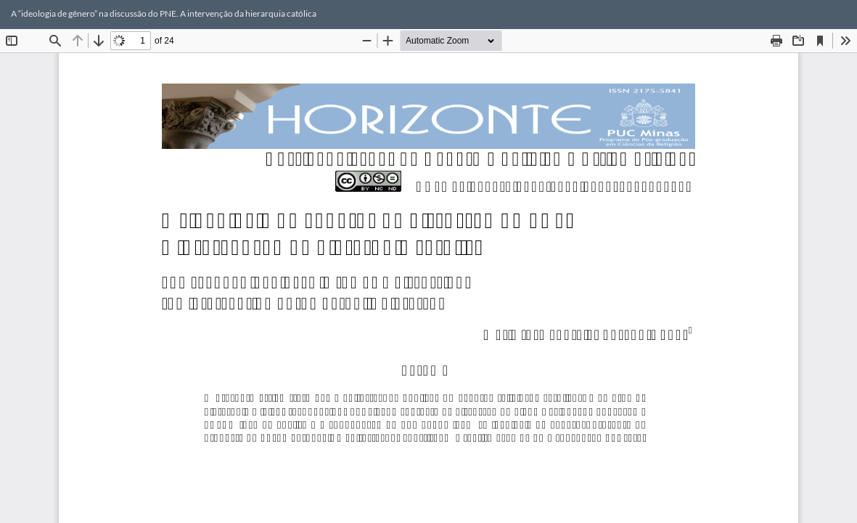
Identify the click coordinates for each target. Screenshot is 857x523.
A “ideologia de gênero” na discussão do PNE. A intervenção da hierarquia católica (163, 13)
